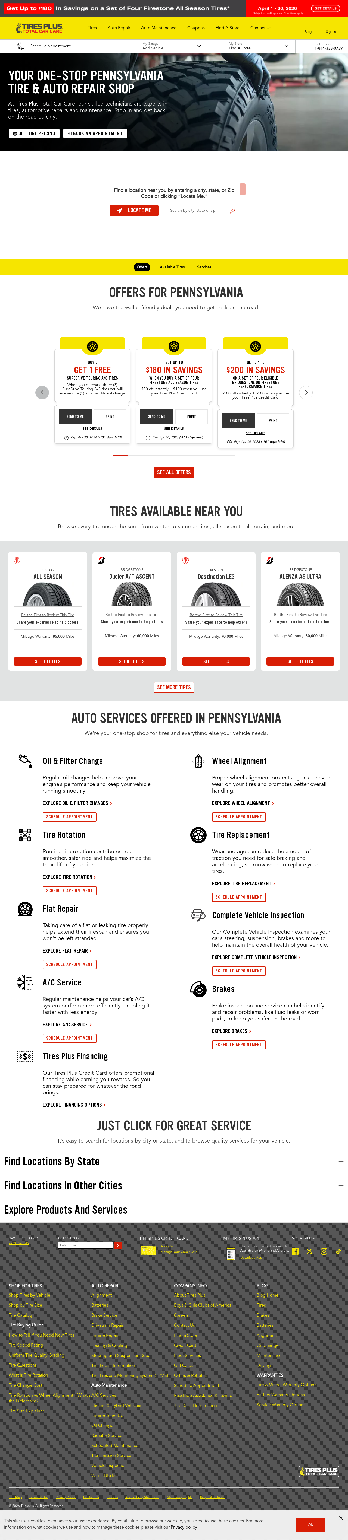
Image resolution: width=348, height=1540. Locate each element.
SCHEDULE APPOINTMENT (69, 817)
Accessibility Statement (142, 1497)
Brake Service (104, 1315)
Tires (261, 1305)
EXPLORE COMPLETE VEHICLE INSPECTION (254, 957)
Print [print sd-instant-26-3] (110, 416)
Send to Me (75, 416)
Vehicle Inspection (109, 1466)
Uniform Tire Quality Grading (36, 1355)
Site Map (15, 1497)
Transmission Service (111, 1456)
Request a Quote (212, 1497)
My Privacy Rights (179, 1497)
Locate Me (134, 210)
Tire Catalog (20, 1315)
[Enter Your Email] (85, 1245)
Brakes (263, 1315)
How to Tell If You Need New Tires (41, 1335)
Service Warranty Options (281, 1405)
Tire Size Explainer (26, 1411)
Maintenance (269, 1356)
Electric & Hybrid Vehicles (116, 1406)
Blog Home (268, 1295)
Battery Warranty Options (281, 1395)
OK (310, 1525)
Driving (264, 1366)
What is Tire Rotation (28, 1375)
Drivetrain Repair (107, 1325)
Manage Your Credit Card (179, 1252)
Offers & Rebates (190, 1376)
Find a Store (232, 211)
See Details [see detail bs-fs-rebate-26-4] (255, 433)
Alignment (101, 1295)
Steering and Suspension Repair (122, 1356)
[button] (92, 28)
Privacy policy (184, 1527)
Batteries (99, 1305)
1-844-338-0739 (329, 48)
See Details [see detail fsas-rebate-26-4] (174, 429)
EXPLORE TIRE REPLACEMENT (242, 883)
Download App (251, 1257)
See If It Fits (47, 661)
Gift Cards (183, 1366)
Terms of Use (38, 1497)
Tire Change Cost (25, 1385)
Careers (181, 1315)
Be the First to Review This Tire (47, 615)
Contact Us (184, 1325)
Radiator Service (106, 1436)
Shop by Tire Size (25, 1305)
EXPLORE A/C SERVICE (65, 1024)
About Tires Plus (189, 1295)
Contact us (19, 1243)
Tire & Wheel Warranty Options (286, 1385)
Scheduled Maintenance (114, 1446)
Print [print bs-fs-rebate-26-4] (273, 420)
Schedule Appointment (196, 1386)
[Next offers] (306, 392)
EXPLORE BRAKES (229, 1031)
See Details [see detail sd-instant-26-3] (92, 429)
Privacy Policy (66, 1497)
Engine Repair (104, 1336)
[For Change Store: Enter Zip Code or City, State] (203, 210)
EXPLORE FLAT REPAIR (65, 950)
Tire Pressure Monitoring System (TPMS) (129, 1376)
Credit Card (185, 1346)
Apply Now (169, 1246)
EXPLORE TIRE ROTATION (67, 876)
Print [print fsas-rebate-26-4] (191, 416)
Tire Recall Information (195, 1406)
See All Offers (174, 472)
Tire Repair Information (113, 1366)
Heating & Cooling (109, 1346)
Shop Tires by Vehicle (29, 1295)
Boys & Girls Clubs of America (202, 1305)
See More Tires (174, 687)
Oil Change (102, 1426)
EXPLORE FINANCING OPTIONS (72, 1104)
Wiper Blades (104, 1476)
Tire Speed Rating (26, 1345)
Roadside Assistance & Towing (203, 1396)
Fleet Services (187, 1356)
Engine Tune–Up (107, 1416)
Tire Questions (23, 1365)
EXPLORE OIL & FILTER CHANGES (75, 803)
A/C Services (103, 1395)
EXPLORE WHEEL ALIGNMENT (241, 803)
